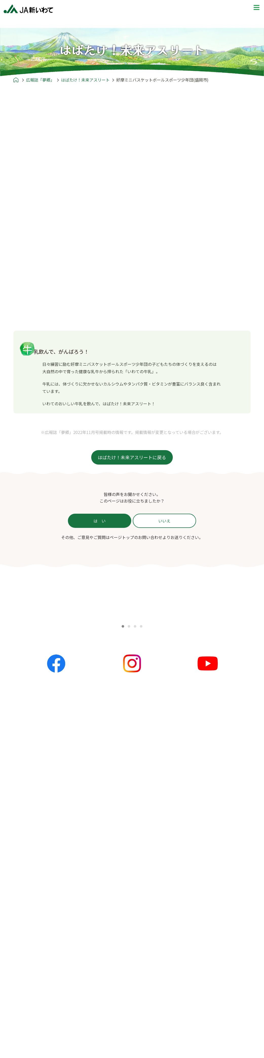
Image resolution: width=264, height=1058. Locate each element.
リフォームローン (33, 991)
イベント (104, 831)
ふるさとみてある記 (195, 839)
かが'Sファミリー (31, 887)
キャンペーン (108, 839)
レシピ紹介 (101, 863)
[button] (123, 626)
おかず (102, 887)
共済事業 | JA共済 (33, 1032)
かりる (23, 975)
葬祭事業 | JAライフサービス (43, 1048)
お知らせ (99, 799)
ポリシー (181, 944)
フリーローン (29, 1024)
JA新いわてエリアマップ (200, 815)
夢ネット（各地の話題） (118, 823)
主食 (100, 879)
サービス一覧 (27, 960)
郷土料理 (104, 912)
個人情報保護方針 (193, 960)
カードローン (29, 1016)
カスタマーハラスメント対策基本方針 (211, 992)
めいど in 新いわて (190, 799)
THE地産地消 (189, 847)
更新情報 (104, 815)
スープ (102, 895)
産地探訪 (185, 831)
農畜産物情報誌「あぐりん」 (41, 928)
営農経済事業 (29, 1040)
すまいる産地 (27, 895)
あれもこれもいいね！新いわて (43, 904)
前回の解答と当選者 (195, 887)
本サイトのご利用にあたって (203, 1000)
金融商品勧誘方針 (193, 968)
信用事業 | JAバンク (35, 967)
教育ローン (27, 1008)
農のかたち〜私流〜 (32, 879)
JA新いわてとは (25, 944)
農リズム (23, 912)
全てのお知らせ (110, 807)
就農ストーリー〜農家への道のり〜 (208, 823)
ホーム (16, 799)
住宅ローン (27, 984)
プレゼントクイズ (189, 863)
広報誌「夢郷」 (24, 863)
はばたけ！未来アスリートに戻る (132, 457)
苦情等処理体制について (199, 984)
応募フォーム (189, 879)
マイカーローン (31, 999)
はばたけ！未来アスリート (39, 920)
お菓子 (102, 904)
